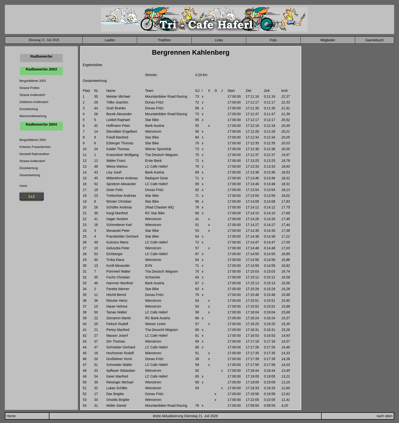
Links (219, 40)
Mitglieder (327, 40)
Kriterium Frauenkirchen (35, 147)
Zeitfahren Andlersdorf (33, 102)
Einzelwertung (28, 109)
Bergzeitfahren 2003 (32, 81)
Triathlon (164, 40)
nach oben (384, 416)
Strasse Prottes (29, 88)
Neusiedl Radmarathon (34, 154)
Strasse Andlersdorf (32, 95)
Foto (273, 40)
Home (23, 186)
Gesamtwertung (29, 175)
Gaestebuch (374, 40)
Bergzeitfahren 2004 (32, 140)
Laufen (110, 40)
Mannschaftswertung (32, 116)
